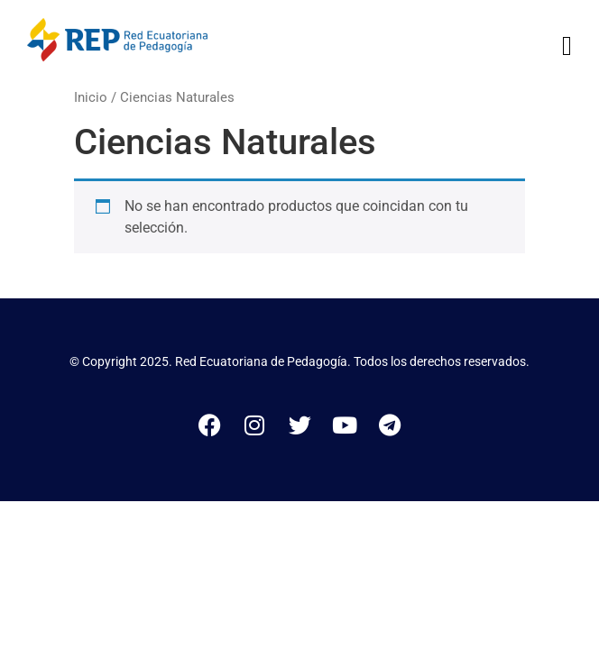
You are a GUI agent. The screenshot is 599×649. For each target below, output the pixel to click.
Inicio (90, 97)
